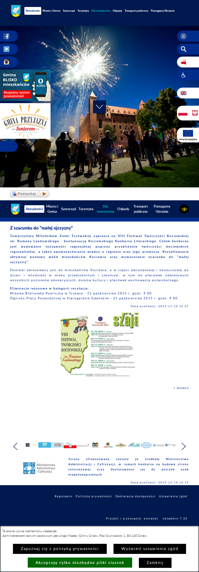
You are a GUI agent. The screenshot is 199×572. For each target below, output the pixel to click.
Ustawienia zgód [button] (173, 506)
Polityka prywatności (94, 506)
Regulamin (64, 506)
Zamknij (155, 563)
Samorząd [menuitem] (69, 10)
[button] (187, 36)
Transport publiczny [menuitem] (136, 10)
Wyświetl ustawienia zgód (149, 549)
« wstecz (181, 388)
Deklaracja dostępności (136, 506)
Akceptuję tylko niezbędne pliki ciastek (79, 562)
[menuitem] (100, 10)
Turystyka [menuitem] (83, 10)
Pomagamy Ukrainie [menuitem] (162, 10)
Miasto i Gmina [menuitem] (51, 10)
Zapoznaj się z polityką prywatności (60, 549)
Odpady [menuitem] (117, 10)
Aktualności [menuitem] (33, 10)
